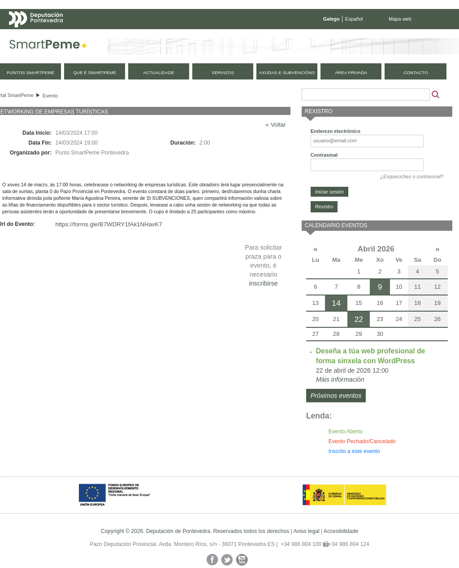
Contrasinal (324, 155)
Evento (50, 95)
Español (354, 19)
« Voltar (276, 124)
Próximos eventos (336, 395)
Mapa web (400, 19)
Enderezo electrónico (335, 131)
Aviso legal (306, 531)
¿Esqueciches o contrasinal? (411, 176)
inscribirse (263, 283)
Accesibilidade (341, 531)
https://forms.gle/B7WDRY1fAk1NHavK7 (109, 224)
